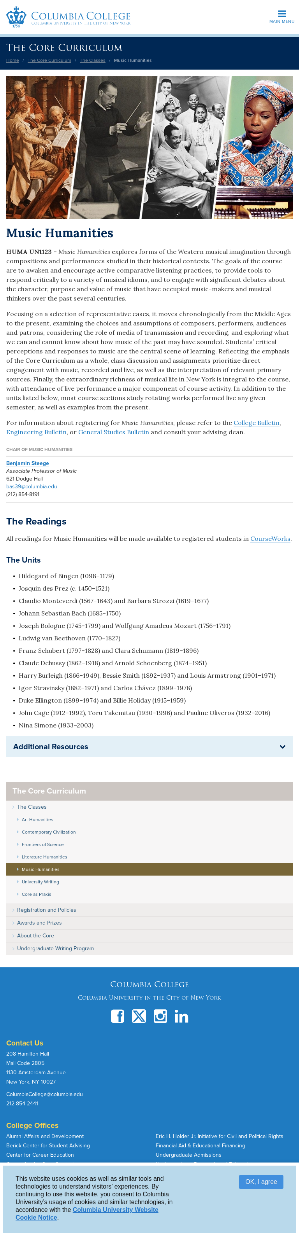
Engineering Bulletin (36, 432)
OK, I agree (261, 1181)
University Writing (40, 882)
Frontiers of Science (43, 844)
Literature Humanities (44, 857)
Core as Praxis (36, 894)
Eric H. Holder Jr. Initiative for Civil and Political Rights (219, 1136)
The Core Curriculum (64, 47)
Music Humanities (41, 869)
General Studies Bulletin (113, 432)
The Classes (93, 60)
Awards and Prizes (39, 923)
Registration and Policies (46, 910)
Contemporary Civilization (49, 832)
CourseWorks (270, 538)
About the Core (35, 935)
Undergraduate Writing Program (55, 948)
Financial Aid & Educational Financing (200, 1145)
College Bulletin (257, 423)
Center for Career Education (40, 1155)
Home (12, 60)
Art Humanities (37, 819)
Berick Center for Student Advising (48, 1145)
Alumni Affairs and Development (45, 1136)
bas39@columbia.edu (31, 486)
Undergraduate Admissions (189, 1155)
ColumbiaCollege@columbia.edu (44, 1094)
